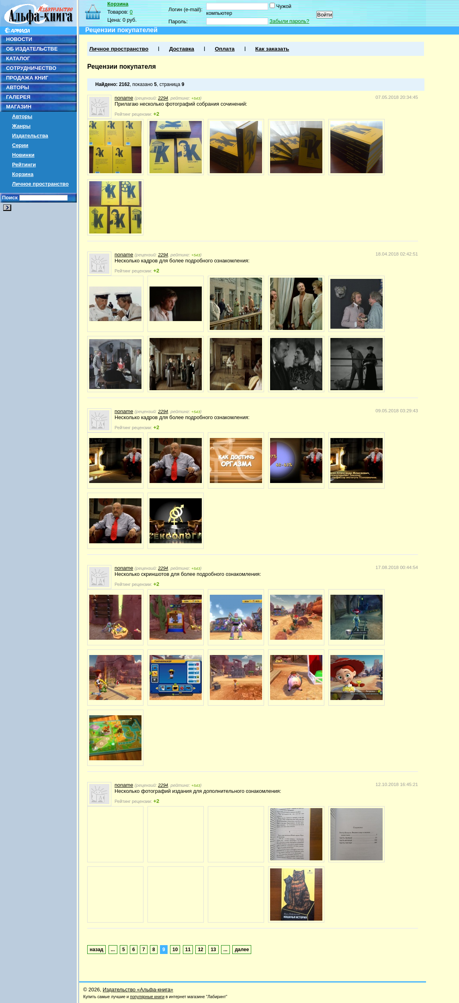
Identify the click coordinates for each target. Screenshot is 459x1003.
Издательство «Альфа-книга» (138, 990)
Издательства (30, 136)
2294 (163, 98)
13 (213, 949)
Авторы (22, 116)
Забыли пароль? (289, 21)
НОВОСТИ (19, 39)
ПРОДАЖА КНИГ (27, 78)
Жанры (21, 126)
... (113, 949)
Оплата (224, 49)
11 (188, 949)
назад (96, 949)
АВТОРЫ (17, 87)
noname (124, 98)
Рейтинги (24, 165)
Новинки (23, 155)
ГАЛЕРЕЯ (18, 97)
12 (200, 949)
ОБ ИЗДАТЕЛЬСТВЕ (31, 49)
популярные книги (147, 997)
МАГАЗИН (18, 107)
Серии (20, 145)
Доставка (181, 49)
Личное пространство (40, 184)
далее (242, 949)
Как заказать (272, 49)
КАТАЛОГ (18, 58)
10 (175, 949)
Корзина (22, 174)
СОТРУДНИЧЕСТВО (31, 68)
